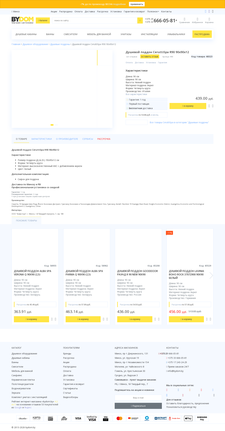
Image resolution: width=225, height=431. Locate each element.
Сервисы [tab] (87, 138)
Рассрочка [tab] (103, 138)
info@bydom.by (175, 370)
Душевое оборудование (24, 353)
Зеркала (16, 392)
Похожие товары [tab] (26, 220)
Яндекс (28, 407)
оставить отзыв (149, 56)
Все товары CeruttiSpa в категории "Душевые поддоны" (179, 122)
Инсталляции (149, 34)
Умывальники (176, 34)
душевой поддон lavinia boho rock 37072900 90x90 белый (186, 274)
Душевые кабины (26, 34)
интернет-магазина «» (37, 401)
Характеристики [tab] (41, 138)
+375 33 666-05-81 (177, 357)
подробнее (119, 4)
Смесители (70, 34)
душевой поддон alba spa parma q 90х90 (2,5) (84, 272)
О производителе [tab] (67, 138)
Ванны (50, 34)
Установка (116, 11)
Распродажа (65, 11)
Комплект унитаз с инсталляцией (29, 397)
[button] (52, 125)
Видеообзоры (70, 397)
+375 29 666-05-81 (169, 353)
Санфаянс (17, 375)
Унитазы (126, 34)
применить (136, 4)
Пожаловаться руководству (181, 406)
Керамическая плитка (23, 379)
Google (18, 407)
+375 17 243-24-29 (177, 362)
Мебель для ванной (99, 34)
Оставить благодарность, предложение (187, 403)
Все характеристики (136, 94)
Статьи (67, 392)
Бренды (67, 353)
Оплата (78, 11)
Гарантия (162, 62)
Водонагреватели (21, 388)
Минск (16, 11)
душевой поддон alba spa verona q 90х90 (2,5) (32, 272)
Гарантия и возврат (134, 11)
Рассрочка (102, 11)
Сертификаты (70, 388)
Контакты (166, 11)
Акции (54, 11)
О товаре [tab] (21, 138)
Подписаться (138, 406)
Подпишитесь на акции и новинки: (135, 389)
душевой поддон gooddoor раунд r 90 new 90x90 (137, 272)
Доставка (90, 11)
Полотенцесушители (23, 384)
